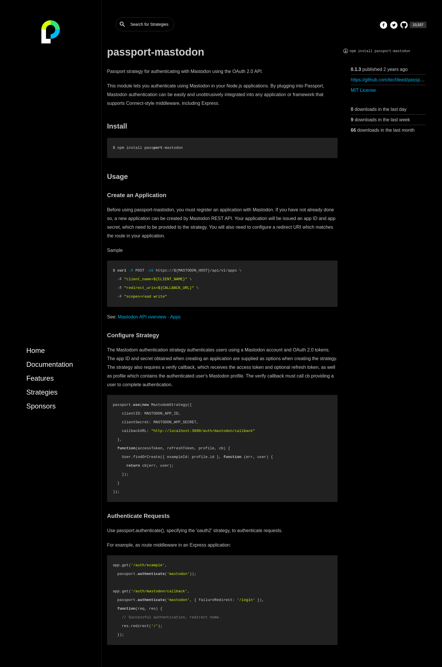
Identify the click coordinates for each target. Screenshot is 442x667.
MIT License (363, 90)
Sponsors (41, 406)
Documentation (49, 364)
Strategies (42, 392)
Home (35, 350)
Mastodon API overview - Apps (149, 316)
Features (40, 378)
